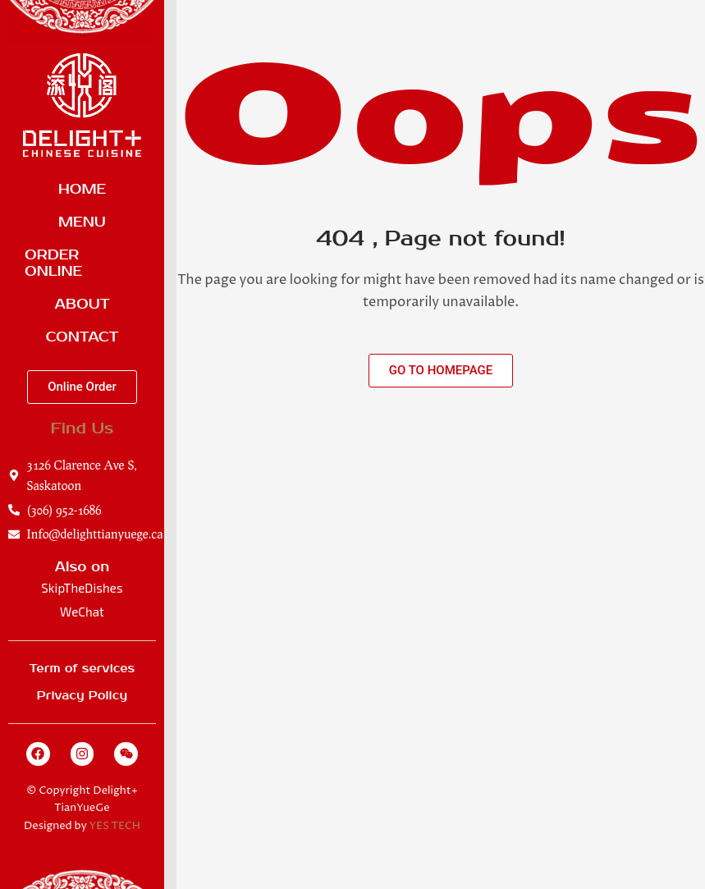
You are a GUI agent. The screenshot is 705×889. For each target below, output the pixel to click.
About (81, 304)
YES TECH (115, 825)
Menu (82, 222)
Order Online (53, 263)
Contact (82, 337)
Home (82, 189)
